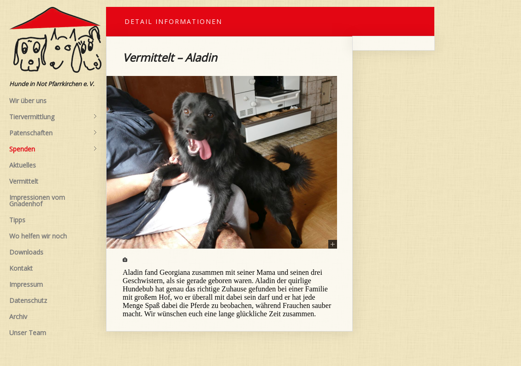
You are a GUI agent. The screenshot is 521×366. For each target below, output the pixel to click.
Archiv (18, 316)
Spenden (53, 149)
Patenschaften (53, 133)
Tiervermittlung (53, 117)
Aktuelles (22, 165)
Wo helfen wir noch (38, 236)
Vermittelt (23, 181)
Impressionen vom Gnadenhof (37, 200)
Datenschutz (28, 300)
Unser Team (27, 332)
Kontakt (21, 268)
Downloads (26, 252)
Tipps (17, 219)
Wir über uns (28, 100)
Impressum (26, 284)
